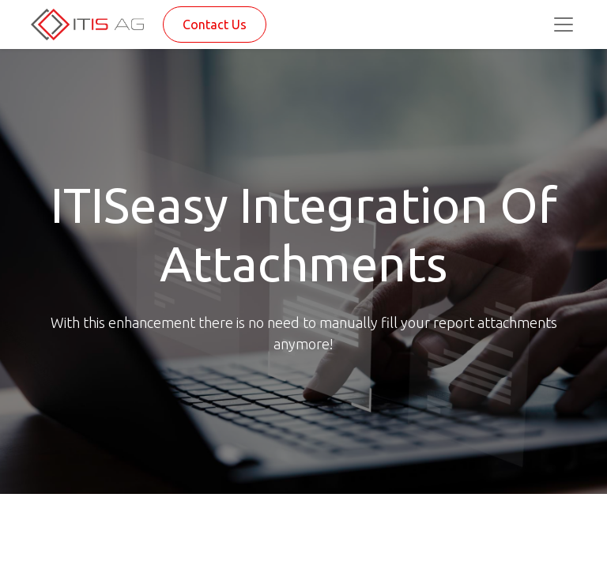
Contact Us (215, 24)
